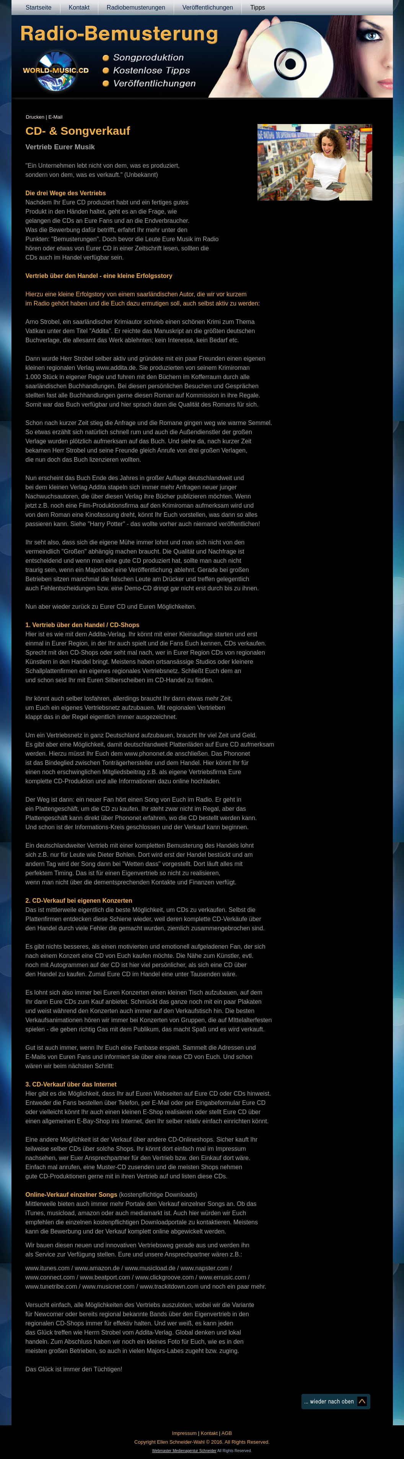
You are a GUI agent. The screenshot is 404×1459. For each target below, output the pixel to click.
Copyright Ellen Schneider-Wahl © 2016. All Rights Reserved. (202, 1442)
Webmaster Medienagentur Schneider (184, 1451)
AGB (227, 1433)
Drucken (35, 117)
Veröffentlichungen (207, 7)
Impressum (184, 1433)
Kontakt (79, 7)
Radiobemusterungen (136, 7)
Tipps (257, 7)
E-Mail (56, 117)
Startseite (39, 7)
